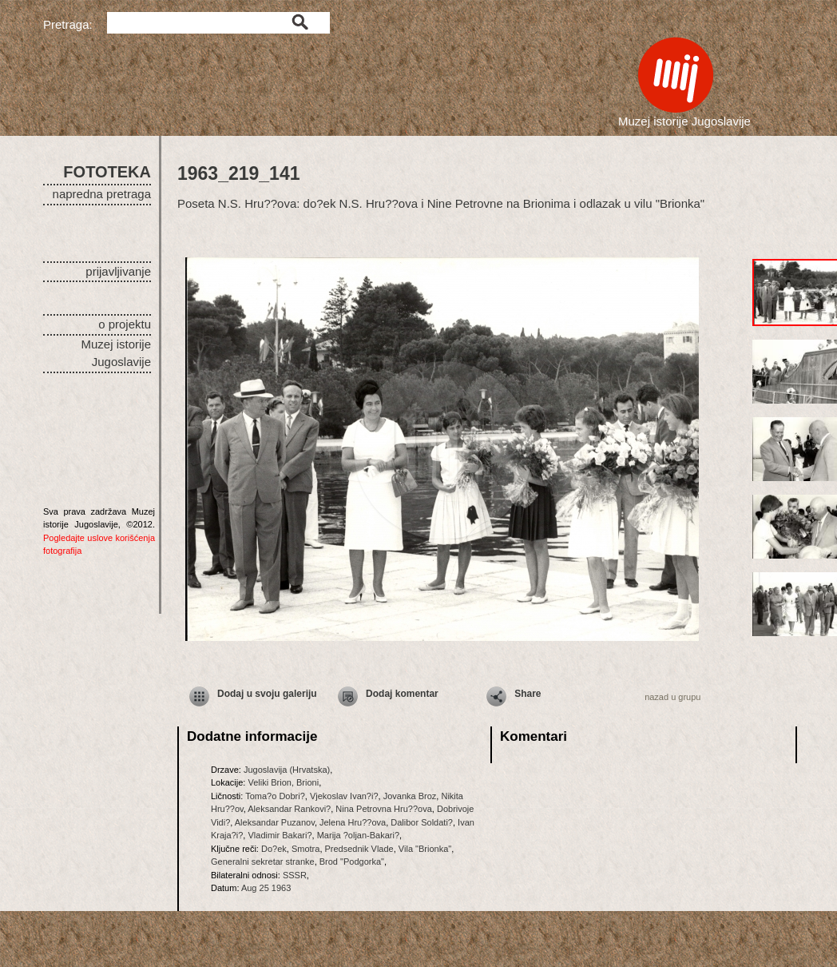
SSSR (295, 875)
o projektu (124, 324)
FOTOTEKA (107, 172)
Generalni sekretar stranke (263, 861)
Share (527, 693)
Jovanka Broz (410, 796)
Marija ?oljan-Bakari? (358, 835)
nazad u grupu (672, 697)
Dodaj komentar (402, 693)
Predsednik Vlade (359, 849)
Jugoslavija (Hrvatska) (287, 769)
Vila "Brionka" (425, 849)
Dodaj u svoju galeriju (267, 693)
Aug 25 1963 (266, 888)
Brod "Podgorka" (351, 861)
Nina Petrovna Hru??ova (383, 809)
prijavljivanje (118, 271)
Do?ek (274, 849)
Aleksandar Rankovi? (289, 809)
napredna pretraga (102, 194)
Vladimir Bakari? (279, 835)
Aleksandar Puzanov (275, 822)
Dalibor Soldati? (422, 822)
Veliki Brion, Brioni (283, 782)
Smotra (305, 849)
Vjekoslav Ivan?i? (344, 796)
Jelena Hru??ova (352, 822)
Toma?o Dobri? (275, 796)
